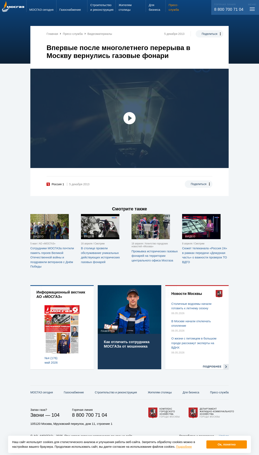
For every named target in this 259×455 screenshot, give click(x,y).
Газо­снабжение (74, 392)
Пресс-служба (219, 392)
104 (55, 415)
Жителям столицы (160, 392)
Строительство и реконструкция (116, 392)
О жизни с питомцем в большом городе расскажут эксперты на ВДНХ (194, 343)
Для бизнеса (191, 392)
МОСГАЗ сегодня (41, 392)
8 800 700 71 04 (228, 9)
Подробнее (184, 446)
